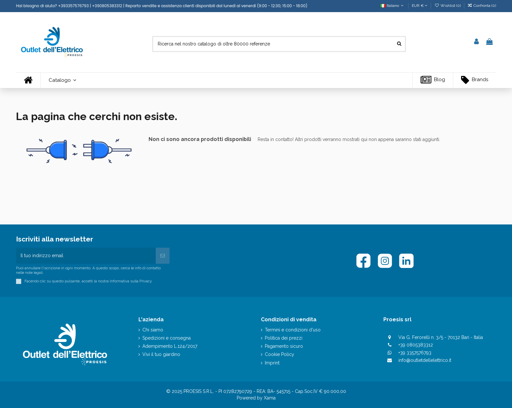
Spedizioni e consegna (166, 338)
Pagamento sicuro (284, 346)
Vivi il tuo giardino (161, 354)
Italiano (392, 5)
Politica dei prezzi (283, 338)
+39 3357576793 (414, 352)
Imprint (272, 362)
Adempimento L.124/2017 (169, 346)
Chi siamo (152, 329)
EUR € (419, 5)
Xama (270, 397)
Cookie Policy (279, 354)
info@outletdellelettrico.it (424, 360)
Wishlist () (447, 5)
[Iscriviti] (162, 256)
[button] (62, 80)
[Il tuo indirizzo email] (86, 256)
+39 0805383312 (415, 344)
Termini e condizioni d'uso (293, 329)
